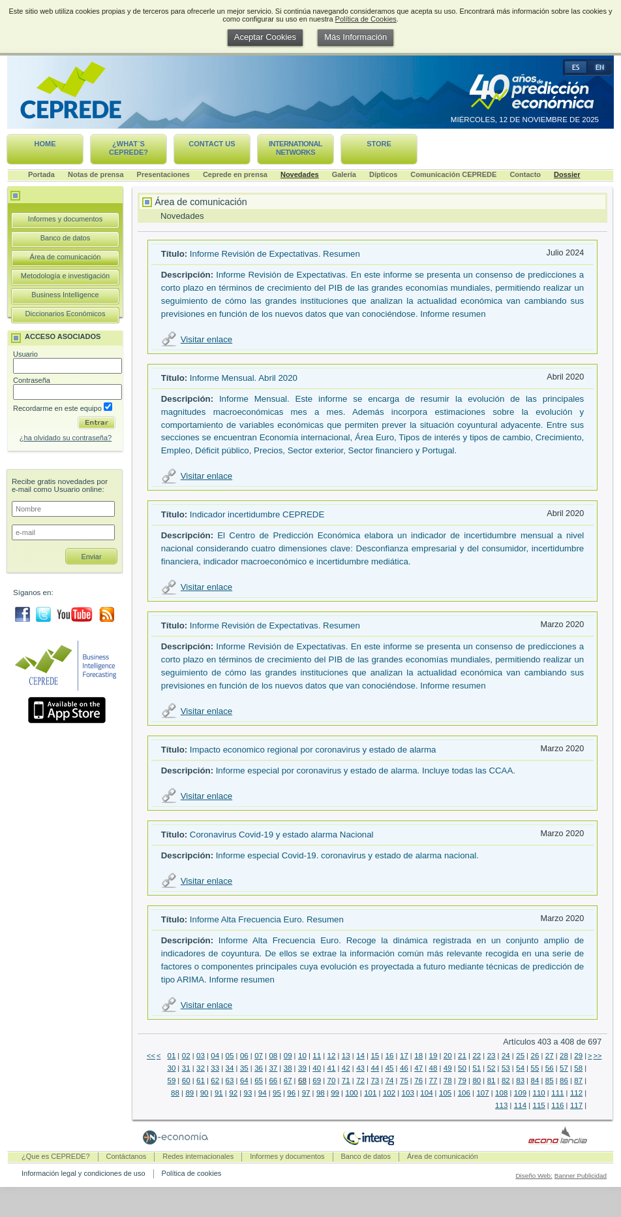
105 (445, 1093)
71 (346, 1080)
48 (433, 1068)
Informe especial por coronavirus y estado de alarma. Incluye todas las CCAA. (365, 770)
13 (346, 1056)
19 (433, 1056)
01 (171, 1056)
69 (316, 1080)
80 (476, 1080)
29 (578, 1056)
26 (535, 1056)
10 (302, 1056)
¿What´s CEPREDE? (128, 148)
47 (418, 1068)
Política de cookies (192, 1173)
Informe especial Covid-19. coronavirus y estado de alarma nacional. (347, 855)
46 (404, 1068)
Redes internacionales (198, 1156)
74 (390, 1080)
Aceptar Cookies (265, 37)
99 (335, 1093)
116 (557, 1105)
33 (215, 1068)
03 (200, 1056)
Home (45, 144)
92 (233, 1093)
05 (230, 1056)
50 (462, 1068)
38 (288, 1068)
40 (316, 1068)
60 (186, 1080)
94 (262, 1093)
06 (244, 1056)
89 (189, 1093)
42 (346, 1068)
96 (291, 1093)
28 (564, 1056)
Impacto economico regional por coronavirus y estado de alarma (313, 750)
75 (404, 1080)
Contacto (525, 174)
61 (200, 1080)
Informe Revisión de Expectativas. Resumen (275, 254)
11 (316, 1056)
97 (306, 1093)
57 (564, 1068)
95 (277, 1093)
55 (535, 1068)
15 (375, 1056)
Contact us (212, 144)
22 (476, 1056)
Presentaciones (163, 174)
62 (215, 1080)
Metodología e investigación (65, 276)
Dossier (567, 174)
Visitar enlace (206, 339)
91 (219, 1093)
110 (539, 1093)
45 (390, 1068)
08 (273, 1056)
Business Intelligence (64, 295)
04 (215, 1056)
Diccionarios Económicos (65, 313)
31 (186, 1068)
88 (175, 1093)
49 (448, 1068)
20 (448, 1056)
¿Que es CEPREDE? (56, 1156)
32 (200, 1068)
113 (501, 1105)
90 (204, 1093)
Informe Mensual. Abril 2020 (243, 378)
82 (506, 1080)
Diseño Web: (533, 1175)
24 (506, 1056)
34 (230, 1068)
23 (491, 1056)
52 (491, 1068)
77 (433, 1080)
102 (389, 1093)
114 (520, 1105)
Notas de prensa (96, 174)
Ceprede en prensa (235, 174)
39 (302, 1068)
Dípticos (383, 174)
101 (370, 1093)
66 (273, 1080)
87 (578, 1080)
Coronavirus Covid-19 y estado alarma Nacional (282, 834)
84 (535, 1080)
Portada (41, 174)
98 (320, 1093)
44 (375, 1068)
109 (520, 1093)
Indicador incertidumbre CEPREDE (257, 514)
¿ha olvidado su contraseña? (66, 438)
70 (331, 1080)
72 (360, 1080)
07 (258, 1056)
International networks (295, 148)
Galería (344, 174)
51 (476, 1068)
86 (564, 1080)
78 (448, 1080)
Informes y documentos (65, 219)
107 (482, 1093)
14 (360, 1056)
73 (375, 1080)
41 (331, 1068)
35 (244, 1068)
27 (549, 1056)
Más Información (355, 37)
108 (501, 1093)
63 (230, 1080)
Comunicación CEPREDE (453, 174)
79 (462, 1080)
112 (576, 1093)
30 (171, 1068)
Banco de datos (65, 238)
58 (578, 1068)
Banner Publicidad (580, 1175)
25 (520, 1056)
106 (464, 1093)
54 (520, 1068)
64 (244, 1080)
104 (426, 1093)
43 (360, 1068)
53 (506, 1068)
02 (186, 1056)
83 (520, 1080)
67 (288, 1080)
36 (258, 1068)
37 (273, 1068)
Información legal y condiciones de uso (83, 1173)
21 (462, 1056)
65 (258, 1080)
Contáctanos (126, 1156)
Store (379, 144)
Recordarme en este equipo (62, 408)
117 (576, 1105)
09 (288, 1056)
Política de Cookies (366, 19)
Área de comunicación (65, 257)
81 (491, 1080)
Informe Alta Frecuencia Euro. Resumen (267, 919)
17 (404, 1056)
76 (418, 1080)
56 (549, 1068)
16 (390, 1056)
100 (351, 1093)
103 (408, 1093)
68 (302, 1080)
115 (539, 1105)
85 (549, 1080)
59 (171, 1080)
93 (248, 1093)
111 (557, 1093)
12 (331, 1056)
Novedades (299, 174)
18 (418, 1056)
